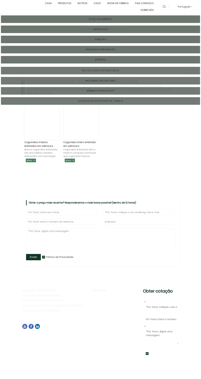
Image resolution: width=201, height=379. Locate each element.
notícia (84, 3)
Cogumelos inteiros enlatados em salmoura (38, 144)
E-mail (148, 302)
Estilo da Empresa (104, 301)
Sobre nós (149, 10)
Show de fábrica (119, 3)
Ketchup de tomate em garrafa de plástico (52, 305)
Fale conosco (146, 3)
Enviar (33, 257)
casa (50, 3)
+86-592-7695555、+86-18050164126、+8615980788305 (61, 346)
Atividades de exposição (109, 311)
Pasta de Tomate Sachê (39, 290)
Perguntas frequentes (107, 315)
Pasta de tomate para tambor (43, 300)
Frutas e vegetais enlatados (42, 310)
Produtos (48, 43)
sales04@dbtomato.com (42, 342)
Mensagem (152, 327)
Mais (31, 160)
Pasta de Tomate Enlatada (41, 295)
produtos (66, 3)
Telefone (149, 314)
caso (99, 3)
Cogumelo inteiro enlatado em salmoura (79, 144)
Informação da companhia (111, 297)
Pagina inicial (32, 43)
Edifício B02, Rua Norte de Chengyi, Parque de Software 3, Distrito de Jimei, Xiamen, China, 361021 (81, 336)
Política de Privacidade (59, 257)
